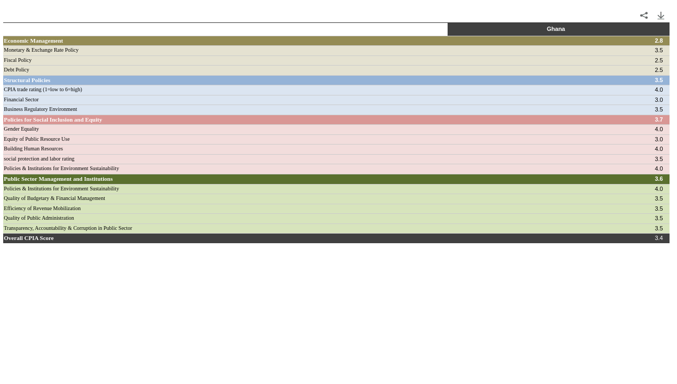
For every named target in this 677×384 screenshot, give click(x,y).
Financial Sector (21, 99)
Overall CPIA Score (28, 238)
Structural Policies (27, 80)
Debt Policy (16, 70)
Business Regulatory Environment (40, 109)
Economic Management (33, 40)
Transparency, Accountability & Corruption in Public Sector (68, 228)
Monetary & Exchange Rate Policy (41, 50)
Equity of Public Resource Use (36, 139)
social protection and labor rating (39, 159)
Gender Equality (21, 129)
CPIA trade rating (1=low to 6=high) (43, 89)
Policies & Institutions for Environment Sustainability (61, 168)
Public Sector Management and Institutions (58, 178)
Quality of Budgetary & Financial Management (54, 198)
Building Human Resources (33, 148)
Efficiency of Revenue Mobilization (42, 208)
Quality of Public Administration (39, 218)
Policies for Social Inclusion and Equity (53, 119)
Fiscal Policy (17, 60)
